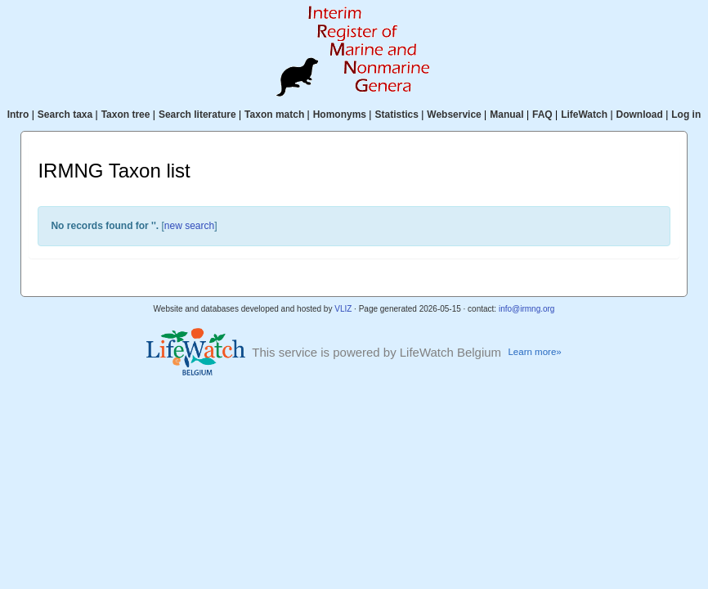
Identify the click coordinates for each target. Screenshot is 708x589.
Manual (506, 114)
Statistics (396, 114)
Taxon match (274, 114)
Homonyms (339, 114)
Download (639, 114)
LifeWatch (584, 114)
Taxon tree (125, 114)
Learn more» (534, 352)
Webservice (454, 114)
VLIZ (343, 308)
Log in (686, 114)
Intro (18, 114)
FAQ (542, 114)
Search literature (197, 114)
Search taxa (65, 114)
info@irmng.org (527, 308)
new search (189, 226)
